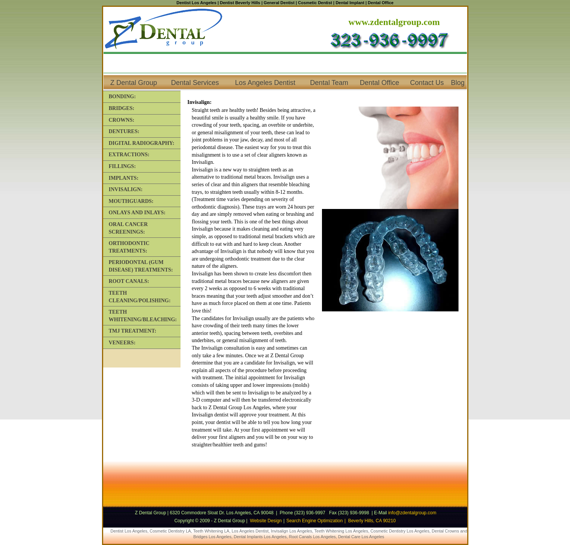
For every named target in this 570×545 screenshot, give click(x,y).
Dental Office (379, 82)
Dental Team (329, 82)
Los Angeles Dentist (265, 82)
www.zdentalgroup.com (394, 22)
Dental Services (195, 82)
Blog (458, 82)
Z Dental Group (133, 82)
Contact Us (427, 82)
